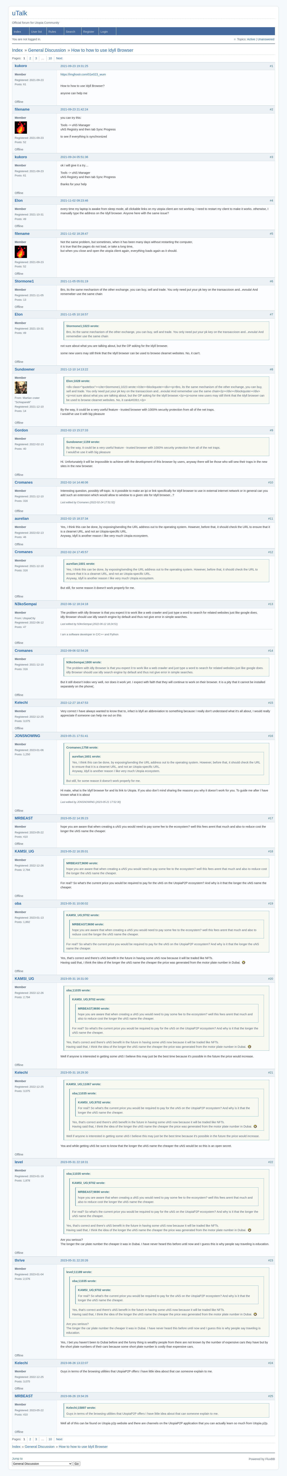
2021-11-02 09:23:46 (74, 200)
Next (59, 58)
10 (50, 58)
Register (88, 31)
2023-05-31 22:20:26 (74, 1260)
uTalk (19, 13)
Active (251, 39)
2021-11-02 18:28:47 (74, 233)
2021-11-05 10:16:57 (74, 314)
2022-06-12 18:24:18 (74, 604)
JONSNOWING (27, 736)
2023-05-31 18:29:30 (74, 1072)
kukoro (21, 66)
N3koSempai (26, 604)
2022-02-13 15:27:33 (74, 430)
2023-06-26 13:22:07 (74, 1363)
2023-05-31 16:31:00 (74, 978)
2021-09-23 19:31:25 (74, 66)
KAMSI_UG (24, 851)
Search (70, 31)
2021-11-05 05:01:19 (74, 281)
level (19, 1162)
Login (104, 31)
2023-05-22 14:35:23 (74, 818)
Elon (19, 200)
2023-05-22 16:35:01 (74, 851)
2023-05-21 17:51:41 (74, 735)
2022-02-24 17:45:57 (74, 552)
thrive (20, 1260)
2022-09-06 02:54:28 (74, 650)
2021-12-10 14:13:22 (74, 369)
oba (18, 903)
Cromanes (24, 482)
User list (36, 31)
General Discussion (47, 50)
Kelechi (21, 702)
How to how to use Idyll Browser (102, 50)
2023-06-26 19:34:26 (74, 1396)
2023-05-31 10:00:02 (74, 903)
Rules (52, 31)
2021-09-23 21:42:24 (74, 109)
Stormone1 (24, 281)
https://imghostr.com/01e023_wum (83, 74)
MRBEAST (24, 818)
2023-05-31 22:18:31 (74, 1162)
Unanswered (266, 39)
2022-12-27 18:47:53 (74, 702)
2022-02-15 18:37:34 (74, 518)
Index (17, 31)
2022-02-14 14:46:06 (74, 482)
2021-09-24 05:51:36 (74, 157)
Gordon (21, 430)
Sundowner (25, 369)
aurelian (22, 519)
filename (22, 109)
